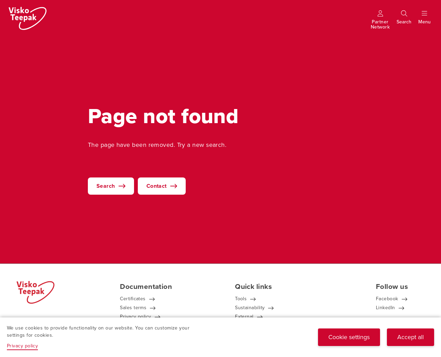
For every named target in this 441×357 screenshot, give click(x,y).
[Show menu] (424, 22)
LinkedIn (385, 307)
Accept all (410, 337)
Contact (156, 186)
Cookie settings (349, 337)
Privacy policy (135, 316)
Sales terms (133, 307)
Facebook (387, 298)
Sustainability (250, 307)
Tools (241, 298)
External (244, 316)
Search (105, 186)
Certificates (132, 298)
